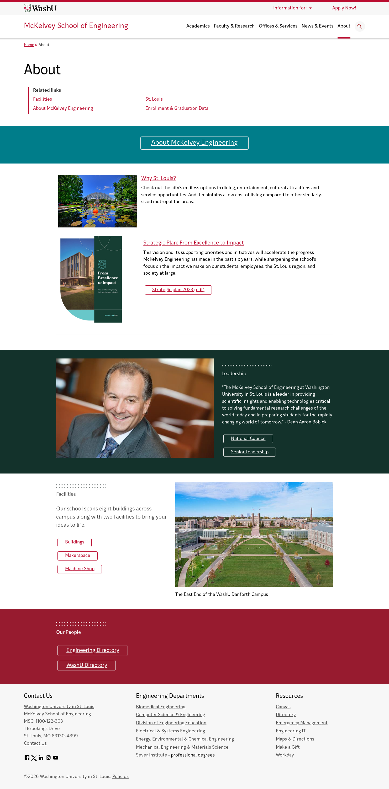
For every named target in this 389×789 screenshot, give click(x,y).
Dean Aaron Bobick (307, 422)
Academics (198, 26)
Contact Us (35, 743)
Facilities (42, 99)
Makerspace (77, 555)
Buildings (74, 542)
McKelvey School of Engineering (76, 26)
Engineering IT (291, 731)
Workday (285, 755)
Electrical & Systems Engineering (170, 731)
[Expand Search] (360, 26)
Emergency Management (302, 723)
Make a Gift (288, 747)
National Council (248, 439)
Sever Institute (151, 755)
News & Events (317, 26)
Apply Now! (344, 8)
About (344, 26)
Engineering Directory (92, 650)
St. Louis (154, 99)
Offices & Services (278, 26)
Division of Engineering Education (171, 723)
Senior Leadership (250, 452)
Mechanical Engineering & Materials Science (182, 747)
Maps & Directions (295, 739)
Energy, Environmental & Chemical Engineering (185, 739)
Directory (286, 715)
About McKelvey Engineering (63, 108)
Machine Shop (79, 569)
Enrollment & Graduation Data (176, 108)
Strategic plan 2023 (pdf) (178, 289)
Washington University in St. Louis (59, 707)
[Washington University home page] (40, 8)
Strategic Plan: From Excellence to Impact (193, 243)
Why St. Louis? (158, 178)
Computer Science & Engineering (170, 715)
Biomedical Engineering (160, 707)
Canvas (283, 707)
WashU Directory (86, 665)
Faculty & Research (234, 26)
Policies (120, 777)
